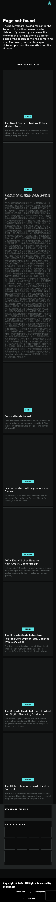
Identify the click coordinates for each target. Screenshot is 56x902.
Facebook (20, 892)
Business (28, 482)
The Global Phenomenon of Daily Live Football (27, 787)
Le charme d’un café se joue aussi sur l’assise (27, 489)
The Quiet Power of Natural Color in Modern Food (26, 124)
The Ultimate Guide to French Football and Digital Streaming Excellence (28, 712)
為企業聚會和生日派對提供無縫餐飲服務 (27, 197)
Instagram (40, 892)
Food (28, 117)
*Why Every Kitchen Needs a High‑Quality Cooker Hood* (22, 562)
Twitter (31, 898)
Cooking (28, 554)
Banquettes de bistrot (18, 416)
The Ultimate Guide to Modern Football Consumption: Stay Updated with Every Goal (27, 639)
